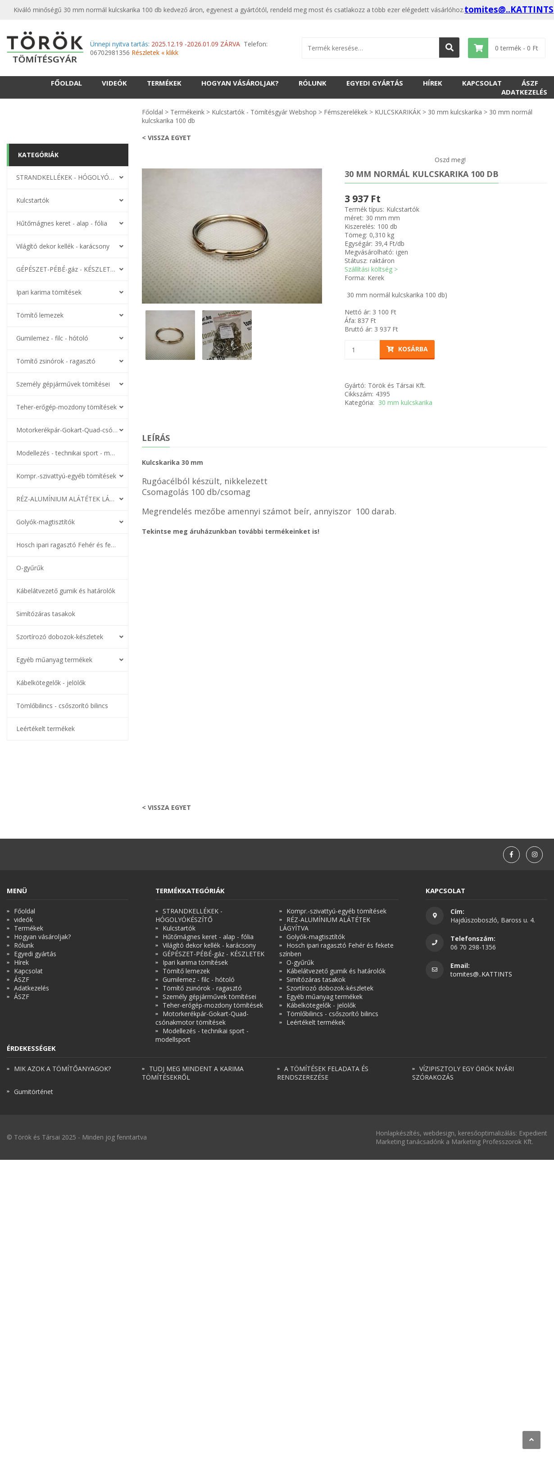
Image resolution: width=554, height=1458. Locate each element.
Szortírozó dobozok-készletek (59, 636)
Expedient (533, 1133)
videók (114, 82)
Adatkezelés (524, 91)
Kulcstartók (32, 200)
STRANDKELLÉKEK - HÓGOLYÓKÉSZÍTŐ (67, 177)
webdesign (438, 1133)
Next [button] (328, 236)
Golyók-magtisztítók (45, 522)
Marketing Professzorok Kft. (492, 1141)
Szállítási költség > (371, 269)
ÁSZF (530, 82)
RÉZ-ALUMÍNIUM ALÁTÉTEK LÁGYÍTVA (67, 499)
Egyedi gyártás (374, 82)
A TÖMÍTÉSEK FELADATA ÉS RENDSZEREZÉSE (322, 1072)
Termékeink (187, 112)
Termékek (164, 82)
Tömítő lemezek (40, 315)
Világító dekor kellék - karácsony (62, 246)
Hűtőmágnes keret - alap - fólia (61, 223)
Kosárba (407, 349)
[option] (232, 236)
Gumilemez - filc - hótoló (52, 338)
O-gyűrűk (30, 567)
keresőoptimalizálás (487, 1133)
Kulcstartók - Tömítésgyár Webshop (264, 112)
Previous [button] (135, 236)
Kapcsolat (482, 82)
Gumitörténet (33, 1091)
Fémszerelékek (346, 112)
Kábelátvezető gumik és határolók (65, 590)
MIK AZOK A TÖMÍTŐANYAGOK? (62, 1068)
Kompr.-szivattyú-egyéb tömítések (66, 476)
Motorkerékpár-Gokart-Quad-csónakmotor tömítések (67, 430)
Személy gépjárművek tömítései (63, 384)
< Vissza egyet (166, 137)
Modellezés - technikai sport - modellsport (67, 453)
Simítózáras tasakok (45, 613)
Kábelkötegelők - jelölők (51, 682)
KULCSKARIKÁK (398, 112)
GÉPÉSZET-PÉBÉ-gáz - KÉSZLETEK (67, 269)
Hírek (432, 82)
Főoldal (66, 82)
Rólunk (313, 82)
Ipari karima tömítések (49, 292)
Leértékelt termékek (45, 728)
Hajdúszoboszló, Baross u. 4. (492, 920)
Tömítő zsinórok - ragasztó (55, 361)
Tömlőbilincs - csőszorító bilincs (62, 705)
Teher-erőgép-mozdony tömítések (66, 407)
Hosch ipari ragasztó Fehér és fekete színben (67, 545)
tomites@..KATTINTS (509, 9)
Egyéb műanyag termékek (54, 659)
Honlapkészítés (398, 1133)
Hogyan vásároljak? (240, 82)
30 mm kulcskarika (455, 112)
